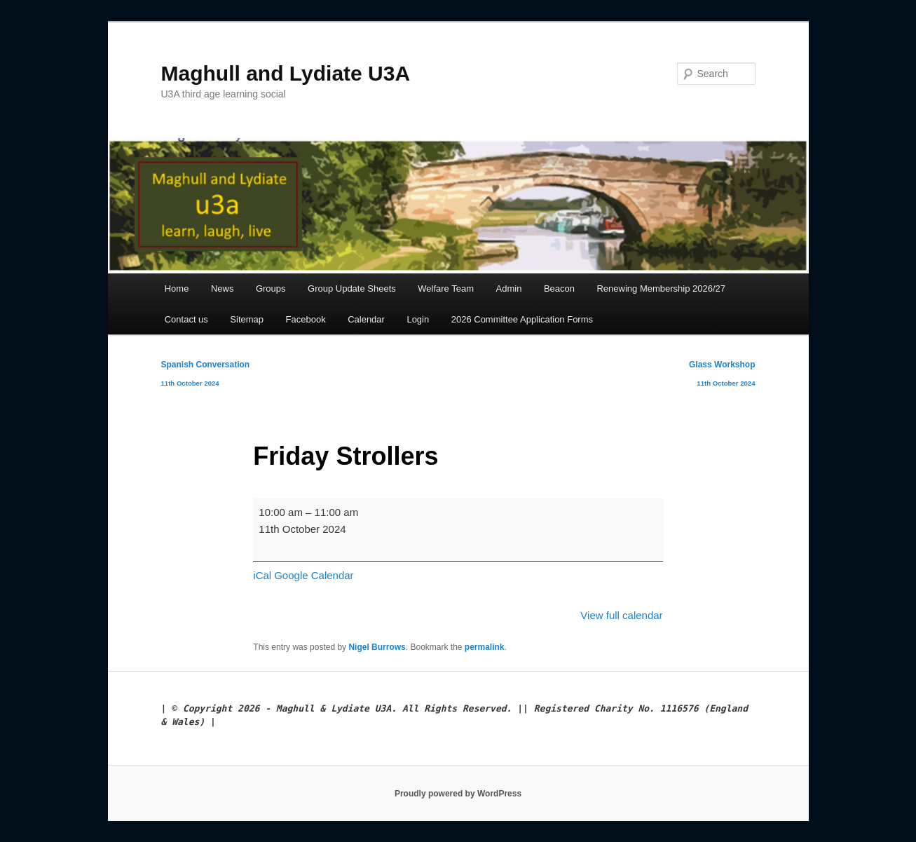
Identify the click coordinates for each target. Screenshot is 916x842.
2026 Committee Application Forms (522, 319)
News (222, 288)
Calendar (366, 319)
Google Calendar (313, 575)
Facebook (306, 319)
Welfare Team (446, 288)
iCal (262, 575)
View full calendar (621, 615)
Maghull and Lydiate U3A (286, 73)
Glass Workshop (722, 376)
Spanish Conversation (205, 376)
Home (177, 288)
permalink (485, 647)
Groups (271, 288)
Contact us (186, 319)
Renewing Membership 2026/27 (660, 288)
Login (417, 319)
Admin (509, 288)
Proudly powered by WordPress (458, 794)
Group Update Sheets (352, 288)
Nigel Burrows (376, 647)
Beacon (559, 288)
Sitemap (247, 319)
